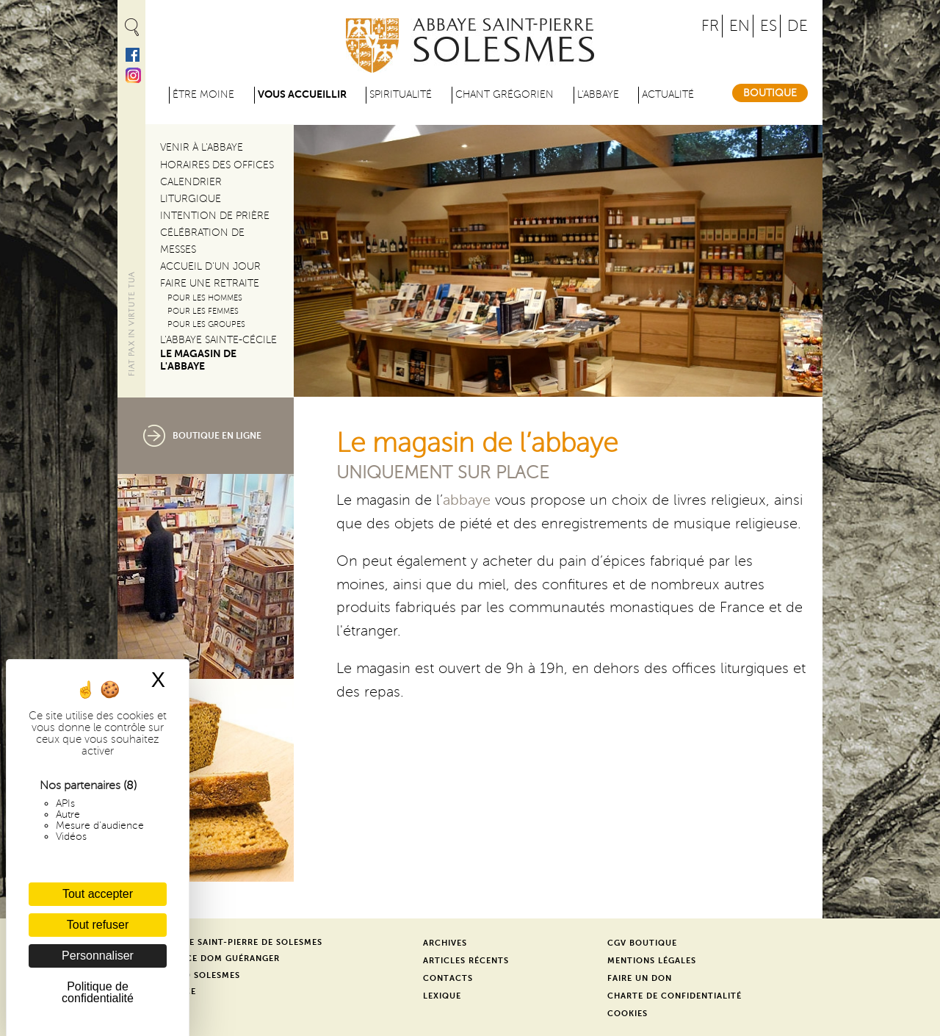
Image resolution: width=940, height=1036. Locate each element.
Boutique (770, 92)
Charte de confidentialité (674, 996)
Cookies (627, 1013)
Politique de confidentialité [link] (98, 992)
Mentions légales (651, 960)
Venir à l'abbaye (201, 147)
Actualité (668, 94)
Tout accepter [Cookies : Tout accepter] (97, 894)
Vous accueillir (302, 94)
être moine (203, 94)
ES (768, 26)
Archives (445, 943)
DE (797, 26)
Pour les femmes (203, 311)
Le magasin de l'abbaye (198, 359)
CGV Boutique (642, 943)
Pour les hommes (204, 298)
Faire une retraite (209, 283)
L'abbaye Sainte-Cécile (218, 339)
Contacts (448, 978)
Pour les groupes (206, 324)
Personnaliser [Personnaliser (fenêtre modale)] (98, 955)
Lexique (442, 996)
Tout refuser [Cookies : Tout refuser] (98, 924)
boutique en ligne (217, 436)
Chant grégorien (504, 94)
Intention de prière (215, 215)
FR (710, 26)
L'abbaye (598, 94)
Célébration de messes (202, 241)
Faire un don (639, 978)
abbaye (467, 500)
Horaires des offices (217, 164)
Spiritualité (400, 94)
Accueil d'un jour (210, 266)
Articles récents (466, 960)
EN (739, 26)
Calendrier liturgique (191, 190)
